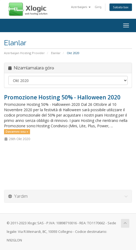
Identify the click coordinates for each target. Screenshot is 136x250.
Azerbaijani (81, 7)
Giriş (98, 7)
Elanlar (56, 53)
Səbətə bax (120, 7)
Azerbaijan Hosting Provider (24, 53)
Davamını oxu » (17, 131)
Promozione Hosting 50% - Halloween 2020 (62, 97)
